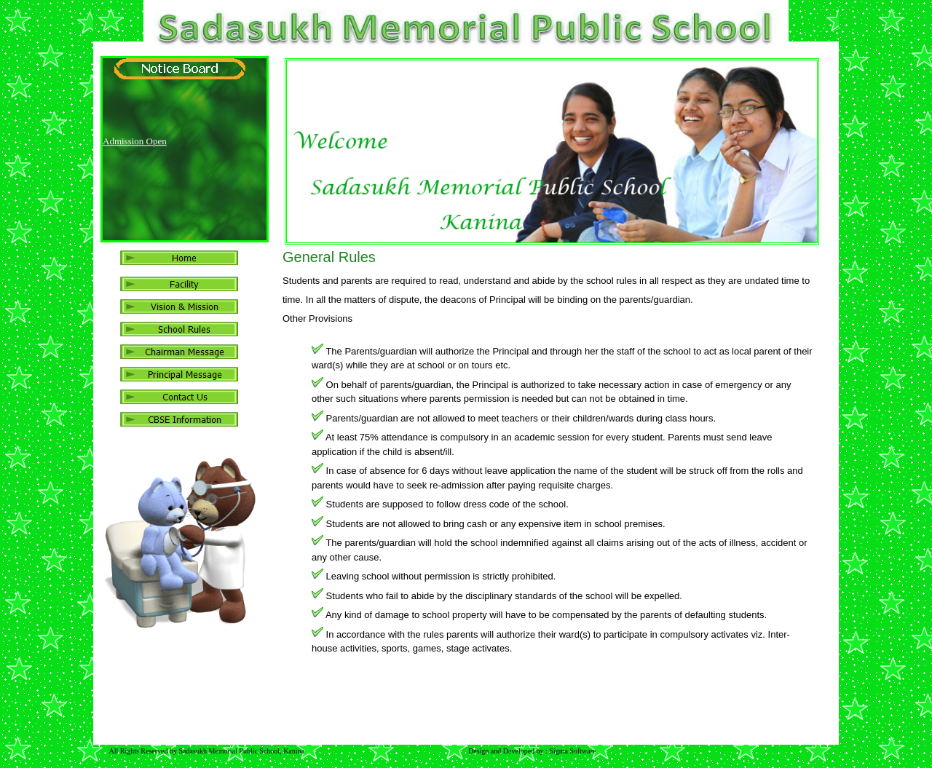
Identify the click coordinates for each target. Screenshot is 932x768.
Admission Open (135, 142)
